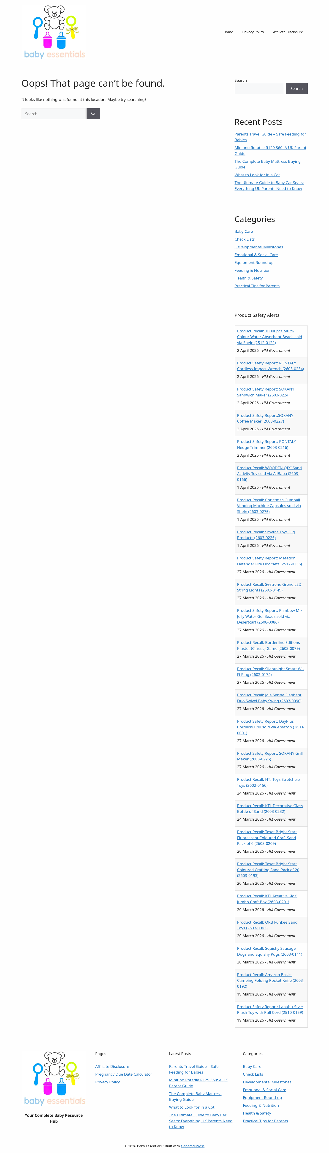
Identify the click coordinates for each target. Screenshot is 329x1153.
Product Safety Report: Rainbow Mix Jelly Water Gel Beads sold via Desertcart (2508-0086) (269, 616)
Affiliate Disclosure (288, 32)
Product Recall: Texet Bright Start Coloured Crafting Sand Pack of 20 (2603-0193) (268, 869)
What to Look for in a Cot (257, 174)
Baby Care (244, 231)
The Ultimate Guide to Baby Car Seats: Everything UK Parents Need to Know (201, 1120)
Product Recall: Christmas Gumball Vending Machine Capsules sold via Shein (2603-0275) (269, 505)
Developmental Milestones (259, 247)
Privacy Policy (253, 32)
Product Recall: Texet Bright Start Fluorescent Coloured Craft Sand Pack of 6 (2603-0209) (267, 837)
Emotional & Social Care (256, 254)
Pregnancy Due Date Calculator (123, 1074)
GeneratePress (192, 1146)
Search (241, 80)
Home (228, 32)
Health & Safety (249, 278)
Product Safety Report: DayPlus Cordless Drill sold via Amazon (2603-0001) (271, 727)
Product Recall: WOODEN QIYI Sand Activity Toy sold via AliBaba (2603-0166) (269, 473)
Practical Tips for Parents (257, 285)
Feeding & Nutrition (253, 270)
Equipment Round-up (254, 262)
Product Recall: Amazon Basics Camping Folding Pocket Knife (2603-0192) (270, 980)
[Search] (93, 113)
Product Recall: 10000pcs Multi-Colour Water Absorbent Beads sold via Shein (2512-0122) (269, 336)
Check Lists (245, 239)
